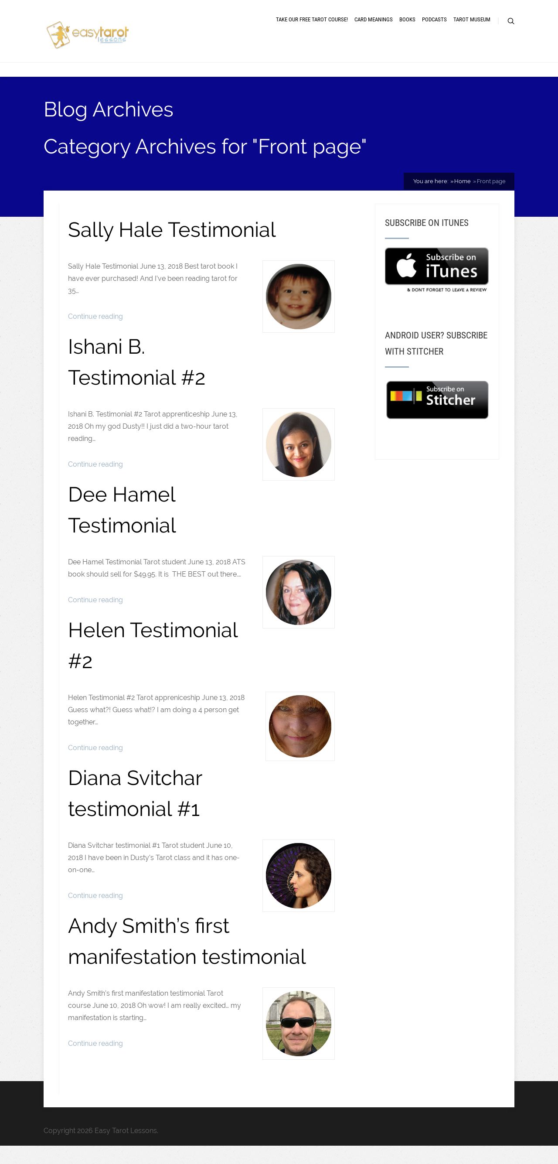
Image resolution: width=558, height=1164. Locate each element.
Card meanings (373, 23)
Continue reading (95, 322)
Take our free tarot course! (312, 23)
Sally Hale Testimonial (172, 235)
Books (407, 23)
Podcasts (434, 23)
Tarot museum (471, 23)
